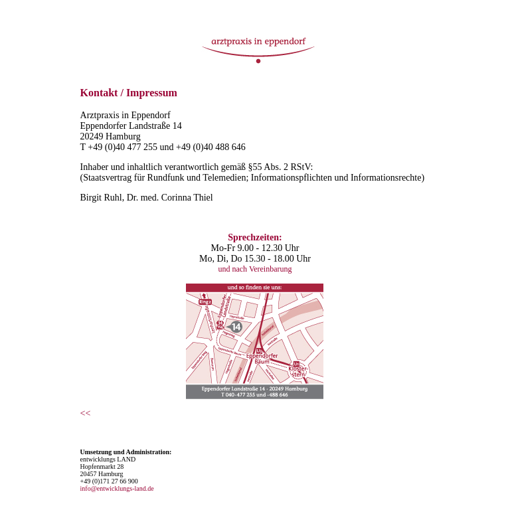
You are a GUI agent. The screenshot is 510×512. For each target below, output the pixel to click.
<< (85, 413)
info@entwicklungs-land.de (117, 488)
